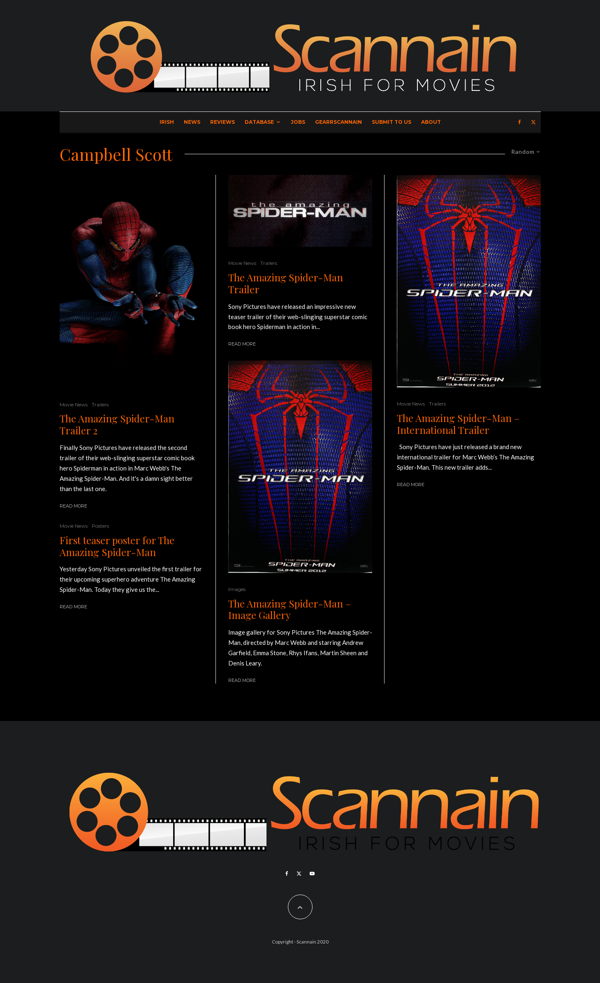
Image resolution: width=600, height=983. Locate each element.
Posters (100, 526)
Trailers (100, 404)
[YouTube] (312, 873)
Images (237, 589)
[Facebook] (519, 122)
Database (259, 122)
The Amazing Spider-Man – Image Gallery (289, 609)
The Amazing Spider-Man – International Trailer (458, 424)
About (431, 122)
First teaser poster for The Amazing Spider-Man (117, 546)
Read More (73, 506)
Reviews (222, 122)
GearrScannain (338, 122)
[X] (533, 122)
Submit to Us (391, 122)
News (192, 122)
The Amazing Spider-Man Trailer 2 (117, 424)
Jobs (298, 122)
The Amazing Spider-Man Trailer (285, 283)
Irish (167, 122)
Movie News (74, 404)
